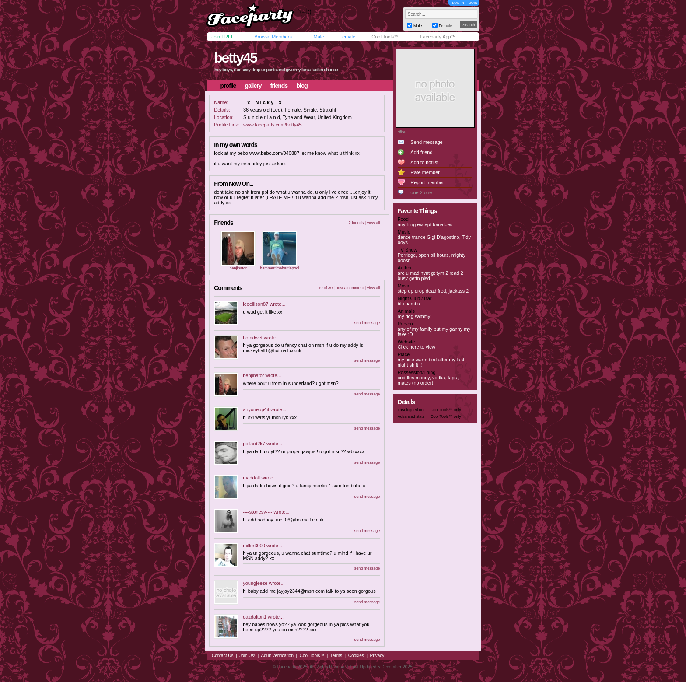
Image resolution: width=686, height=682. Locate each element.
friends (279, 85)
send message (367, 323)
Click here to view (416, 347)
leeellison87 (255, 304)
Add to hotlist (424, 162)
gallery (253, 85)
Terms (336, 655)
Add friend (421, 152)
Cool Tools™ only (445, 410)
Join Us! (247, 655)
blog (302, 85)
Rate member (425, 172)
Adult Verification (277, 655)
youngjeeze (255, 583)
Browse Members (273, 36)
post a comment (350, 288)
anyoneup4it (256, 409)
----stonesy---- (257, 511)
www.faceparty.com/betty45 (272, 124)
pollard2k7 (254, 443)
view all (373, 222)
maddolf (251, 477)
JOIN (473, 3)
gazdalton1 (254, 616)
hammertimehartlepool (279, 268)
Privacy (377, 655)
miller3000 (254, 545)
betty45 (235, 58)
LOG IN (458, 3)
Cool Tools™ (385, 36)
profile (228, 85)
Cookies (356, 655)
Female (347, 36)
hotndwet (252, 337)
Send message (426, 142)
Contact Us (222, 655)
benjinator (238, 268)
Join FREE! (223, 36)
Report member (427, 182)
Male (318, 36)
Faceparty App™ (438, 36)
